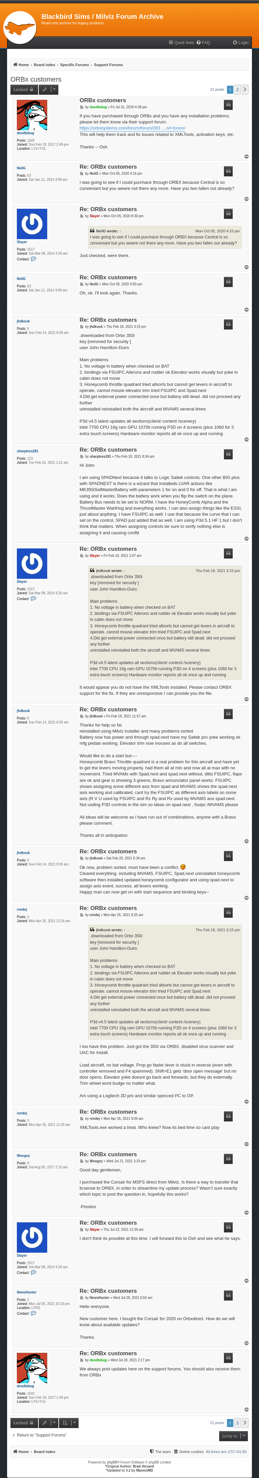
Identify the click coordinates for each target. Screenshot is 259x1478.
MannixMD (144, 1470)
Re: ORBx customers (108, 167)
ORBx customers (35, 79)
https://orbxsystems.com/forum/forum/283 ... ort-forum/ (132, 128)
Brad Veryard (143, 1466)
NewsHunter (26, 1292)
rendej (22, 909)
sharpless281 (27, 451)
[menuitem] (203, 43)
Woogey (23, 1156)
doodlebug (25, 133)
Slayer (22, 242)
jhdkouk (23, 321)
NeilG (21, 168)
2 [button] (237, 89)
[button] (245, 90)
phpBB (112, 1462)
